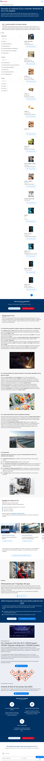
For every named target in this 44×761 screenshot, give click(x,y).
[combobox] (42, 1)
